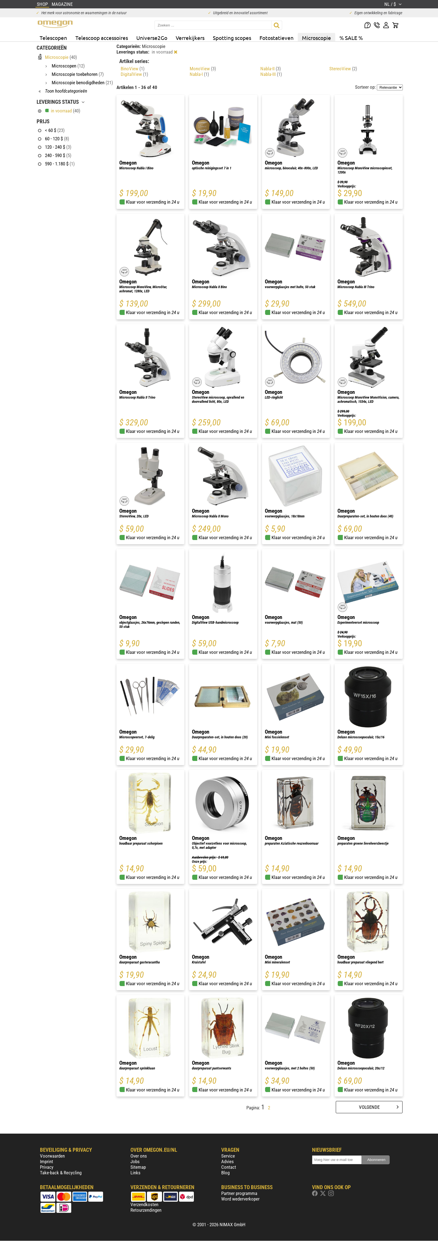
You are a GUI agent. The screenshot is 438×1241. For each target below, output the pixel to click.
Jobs (135, 1161)
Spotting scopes (232, 37)
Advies (227, 1161)
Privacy (46, 1167)
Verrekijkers (190, 37)
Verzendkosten (144, 1204)
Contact (228, 1167)
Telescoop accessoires (101, 37)
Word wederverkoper (240, 1199)
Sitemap (138, 1167)
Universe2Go (151, 37)
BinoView (132, 68)
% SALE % (351, 37)
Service (228, 1156)
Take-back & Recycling (61, 1172)
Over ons (138, 1156)
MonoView (203, 68)
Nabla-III (271, 74)
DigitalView (134, 74)
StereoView (343, 68)
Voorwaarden (52, 1156)
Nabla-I (199, 74)
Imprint (46, 1161)
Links (135, 1172)
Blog (225, 1172)
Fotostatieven (277, 37)
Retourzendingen (145, 1210)
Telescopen (53, 37)
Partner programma (239, 1193)
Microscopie (316, 37)
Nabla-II (270, 68)
